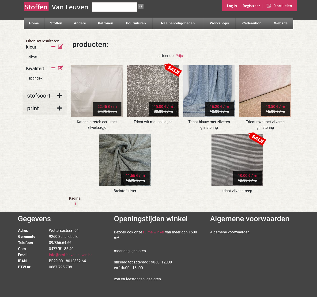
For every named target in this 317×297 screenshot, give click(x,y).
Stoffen (56, 23)
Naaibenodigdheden (178, 23)
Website (280, 23)
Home (34, 23)
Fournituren (136, 23)
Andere (80, 23)
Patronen (105, 23)
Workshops (219, 23)
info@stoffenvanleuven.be (71, 255)
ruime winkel (153, 232)
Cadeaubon (251, 23)
